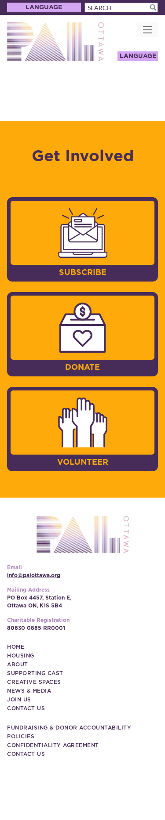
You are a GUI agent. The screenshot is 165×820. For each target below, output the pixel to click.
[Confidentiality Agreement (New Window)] (53, 745)
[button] (153, 7)
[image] (83, 233)
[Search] (121, 7)
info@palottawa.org (33, 575)
